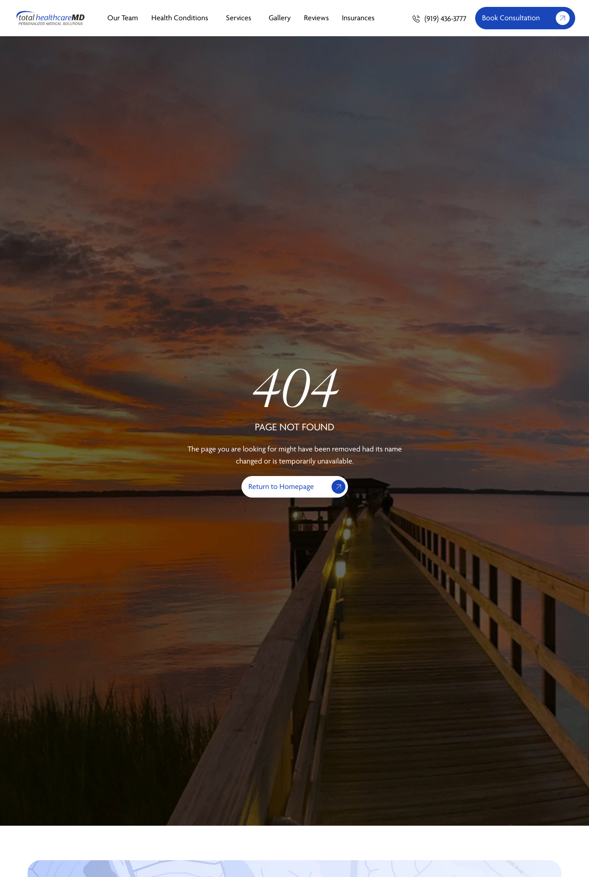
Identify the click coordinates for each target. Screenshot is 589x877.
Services (241, 18)
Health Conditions (182, 18)
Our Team (122, 18)
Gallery (280, 18)
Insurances (358, 18)
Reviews (316, 18)
